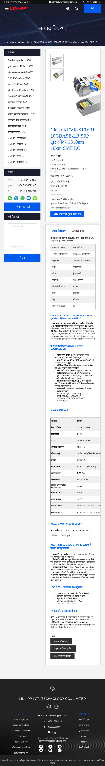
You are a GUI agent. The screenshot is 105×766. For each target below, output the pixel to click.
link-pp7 (52, 732)
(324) (19, 78)
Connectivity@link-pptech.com (63, 2)
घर (5, 42)
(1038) (20, 96)
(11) (17, 138)
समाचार (84, 736)
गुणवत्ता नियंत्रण (84, 731)
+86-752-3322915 (92, 2)
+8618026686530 (52, 727)
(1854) (19, 60)
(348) (18, 84)
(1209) (21, 114)
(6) (17, 144)
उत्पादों (12, 42)
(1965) (20, 66)
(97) (20, 72)
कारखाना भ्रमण (84, 725)
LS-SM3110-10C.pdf (60, 535)
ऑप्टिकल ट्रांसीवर (24, 42)
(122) (21, 90)
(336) (17, 126)
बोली (92, 8)
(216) (19, 108)
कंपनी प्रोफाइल (84, 719)
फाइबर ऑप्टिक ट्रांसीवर (63, 648)
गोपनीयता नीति (84, 747)
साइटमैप (84, 742)
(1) (16, 156)
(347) (17, 102)
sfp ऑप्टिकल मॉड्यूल (62, 656)
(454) (19, 120)
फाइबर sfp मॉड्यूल (61, 641)
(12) (16, 132)
